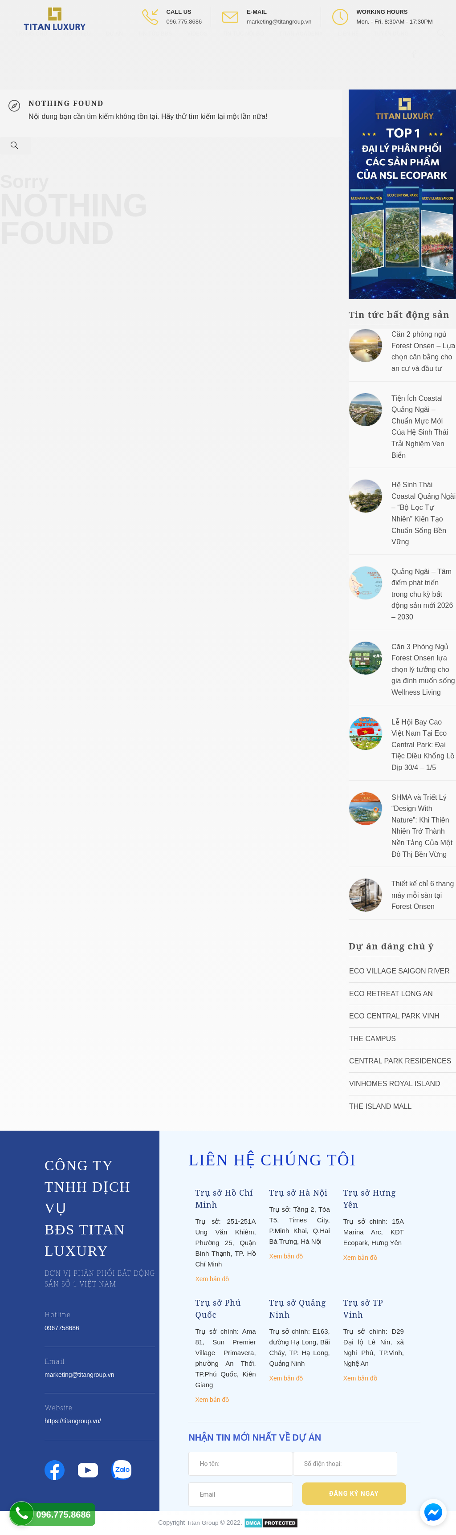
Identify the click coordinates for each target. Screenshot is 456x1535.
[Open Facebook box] (415, 69)
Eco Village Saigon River (399, 971)
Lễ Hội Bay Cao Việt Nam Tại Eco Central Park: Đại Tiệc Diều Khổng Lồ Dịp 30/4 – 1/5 (423, 744)
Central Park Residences (400, 1061)
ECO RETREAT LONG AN (391, 994)
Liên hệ (348, 49)
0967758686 (62, 1327)
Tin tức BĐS (155, 49)
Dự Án (114, 49)
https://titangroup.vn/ (73, 1421)
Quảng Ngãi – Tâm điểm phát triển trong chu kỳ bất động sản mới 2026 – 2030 (422, 594)
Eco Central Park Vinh (394, 1016)
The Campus (372, 1038)
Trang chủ (31, 49)
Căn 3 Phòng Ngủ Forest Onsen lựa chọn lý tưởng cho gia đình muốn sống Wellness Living (423, 669)
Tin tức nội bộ (243, 49)
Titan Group (202, 1522)
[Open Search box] (442, 48)
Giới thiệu (76, 49)
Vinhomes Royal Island (394, 1083)
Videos (197, 49)
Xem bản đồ (212, 1279)
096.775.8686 (184, 21)
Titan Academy (301, 49)
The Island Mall (380, 1106)
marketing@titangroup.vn (279, 21)
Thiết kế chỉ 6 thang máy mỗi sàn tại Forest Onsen (422, 895)
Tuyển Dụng (391, 49)
